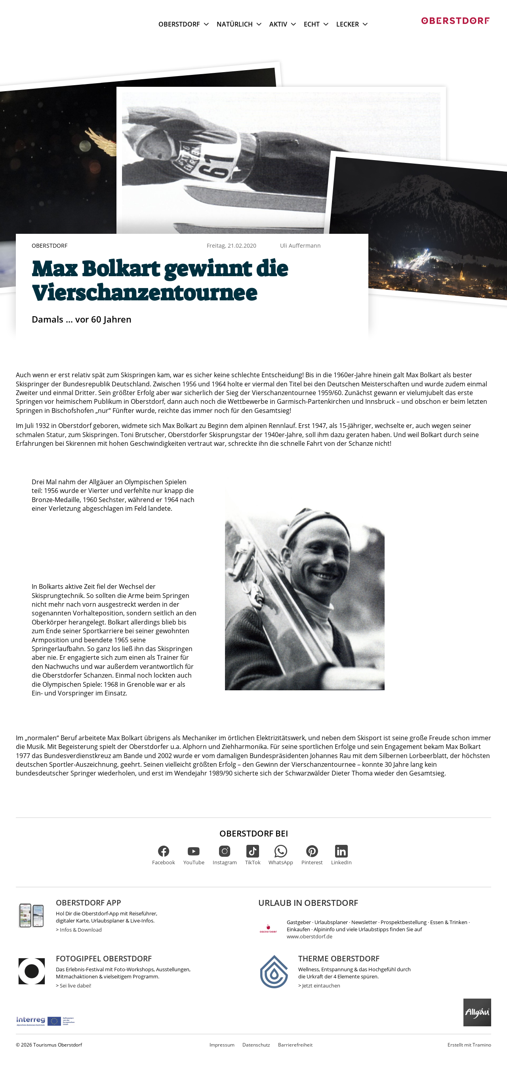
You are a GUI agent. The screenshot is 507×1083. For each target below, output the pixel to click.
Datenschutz (256, 1044)
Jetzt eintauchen (321, 985)
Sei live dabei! (75, 985)
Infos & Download (81, 929)
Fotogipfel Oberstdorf (104, 958)
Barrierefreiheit (295, 1044)
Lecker (352, 24)
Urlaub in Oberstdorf (308, 902)
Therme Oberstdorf (338, 958)
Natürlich (239, 24)
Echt (316, 24)
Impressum (222, 1044)
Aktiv (282, 24)
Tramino (469, 1044)
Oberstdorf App (88, 902)
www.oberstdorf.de (309, 936)
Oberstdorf (183, 24)
